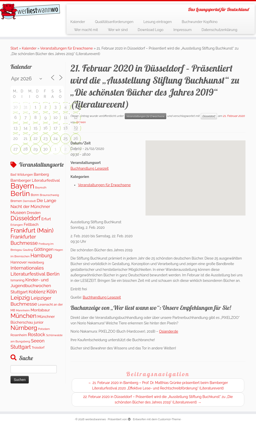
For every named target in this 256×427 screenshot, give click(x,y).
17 (55, 128)
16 (46, 128)
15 (36, 128)
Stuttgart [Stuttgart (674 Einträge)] (20, 347)
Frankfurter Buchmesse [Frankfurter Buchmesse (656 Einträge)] (24, 240)
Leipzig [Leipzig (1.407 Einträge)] (20, 297)
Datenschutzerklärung (219, 30)
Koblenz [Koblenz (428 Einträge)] (37, 291)
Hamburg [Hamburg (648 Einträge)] (41, 256)
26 (76, 138)
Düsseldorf (208, 116)
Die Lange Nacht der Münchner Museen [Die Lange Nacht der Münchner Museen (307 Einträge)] (33, 206)
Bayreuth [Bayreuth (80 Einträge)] (40, 187)
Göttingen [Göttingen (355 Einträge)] (44, 249)
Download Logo (151, 30)
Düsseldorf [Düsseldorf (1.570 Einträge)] (25, 218)
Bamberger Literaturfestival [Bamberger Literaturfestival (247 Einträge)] (35, 180)
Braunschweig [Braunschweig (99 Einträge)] (49, 195)
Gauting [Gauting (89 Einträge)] (28, 250)
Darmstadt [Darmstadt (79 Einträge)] (29, 200)
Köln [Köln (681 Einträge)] (51, 292)
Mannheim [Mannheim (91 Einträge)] (23, 310)
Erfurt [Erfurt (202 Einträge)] (46, 219)
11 (65, 117)
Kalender (77, 22)
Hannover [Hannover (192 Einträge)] (18, 262)
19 (76, 127)
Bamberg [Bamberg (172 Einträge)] (41, 174)
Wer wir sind (118, 30)
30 (15, 107)
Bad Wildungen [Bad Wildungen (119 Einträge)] (21, 174)
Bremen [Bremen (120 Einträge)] (16, 201)
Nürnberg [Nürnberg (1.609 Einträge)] (23, 327)
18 (66, 128)
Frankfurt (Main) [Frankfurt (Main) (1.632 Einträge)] (32, 230)
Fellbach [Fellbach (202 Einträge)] (31, 224)
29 (35, 149)
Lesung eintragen (158, 22)
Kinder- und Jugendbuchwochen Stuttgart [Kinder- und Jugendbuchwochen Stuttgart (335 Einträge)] (30, 285)
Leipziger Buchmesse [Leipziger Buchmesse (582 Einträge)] (30, 301)
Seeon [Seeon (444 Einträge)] (37, 340)
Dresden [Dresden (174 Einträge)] (33, 213)
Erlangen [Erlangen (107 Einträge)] (16, 225)
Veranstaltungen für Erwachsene (66, 48)
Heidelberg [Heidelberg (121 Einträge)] (36, 262)
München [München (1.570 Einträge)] (23, 315)
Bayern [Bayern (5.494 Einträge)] (22, 185)
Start (14, 48)
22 (36, 138)
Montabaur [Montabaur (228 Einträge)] (40, 310)
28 (25, 149)
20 (15, 138)
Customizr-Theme (169, 419)
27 (16, 149)
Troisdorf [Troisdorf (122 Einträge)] (38, 347)
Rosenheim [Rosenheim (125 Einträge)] (18, 335)
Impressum (183, 30)
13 (15, 128)
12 (76, 117)
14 (26, 128)
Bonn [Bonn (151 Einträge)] (35, 195)
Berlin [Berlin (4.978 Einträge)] (20, 193)
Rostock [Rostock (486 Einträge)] (36, 334)
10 (56, 117)
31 (25, 107)
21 (25, 138)
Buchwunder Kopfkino (200, 22)
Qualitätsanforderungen (114, 22)
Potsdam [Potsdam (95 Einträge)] (44, 329)
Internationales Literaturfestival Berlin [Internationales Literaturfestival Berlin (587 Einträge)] (35, 271)
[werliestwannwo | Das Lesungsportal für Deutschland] (30, 11)
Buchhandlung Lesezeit (89, 168)
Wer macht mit (86, 30)
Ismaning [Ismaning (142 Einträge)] (17, 280)
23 (46, 138)
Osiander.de (168, 331)
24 (55, 138)
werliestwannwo (95, 419)
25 (65, 138)
